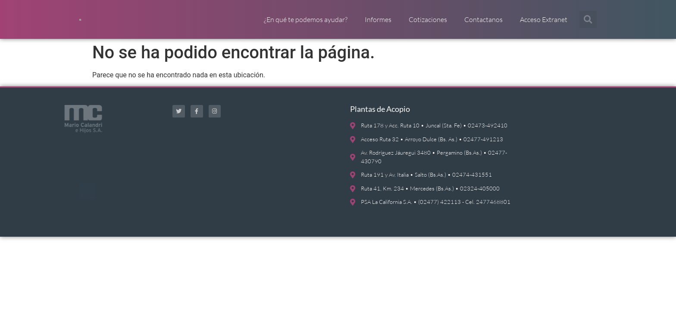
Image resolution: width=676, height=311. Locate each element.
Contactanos (483, 23)
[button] (588, 23)
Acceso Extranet (543, 23)
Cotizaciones (428, 23)
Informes (378, 23)
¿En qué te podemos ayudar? (305, 23)
